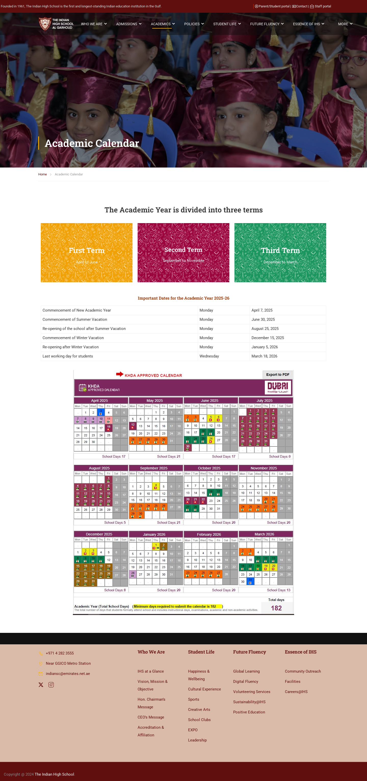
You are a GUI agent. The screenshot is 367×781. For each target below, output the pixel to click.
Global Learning (246, 665)
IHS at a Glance (151, 665)
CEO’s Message (151, 711)
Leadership (197, 734)
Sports (193, 693)
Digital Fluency (245, 675)
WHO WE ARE (93, 24)
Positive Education (249, 706)
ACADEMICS (162, 24)
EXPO (193, 724)
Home (42, 91)
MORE (342, 24)
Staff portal (323, 6)
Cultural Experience (204, 683)
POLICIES (193, 24)
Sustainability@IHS (249, 696)
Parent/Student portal (274, 6)
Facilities (292, 675)
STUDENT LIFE (226, 24)
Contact (301, 6)
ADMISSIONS (127, 24)
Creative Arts (199, 703)
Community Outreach (303, 665)
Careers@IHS (296, 686)
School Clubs (199, 714)
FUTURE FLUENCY (266, 24)
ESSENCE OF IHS (307, 24)
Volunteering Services (251, 686)
